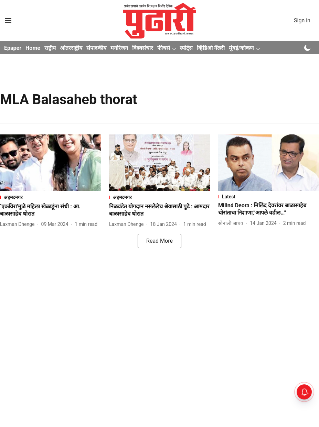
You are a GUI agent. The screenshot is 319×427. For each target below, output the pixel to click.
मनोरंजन (119, 48)
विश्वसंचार (142, 48)
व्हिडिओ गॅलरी (211, 48)
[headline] (50, 210)
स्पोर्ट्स (186, 48)
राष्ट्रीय (50, 48)
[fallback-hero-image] (50, 162)
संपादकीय (96, 48)
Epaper (12, 48)
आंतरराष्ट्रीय (71, 48)
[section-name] (50, 197)
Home (32, 48)
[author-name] (19, 224)
